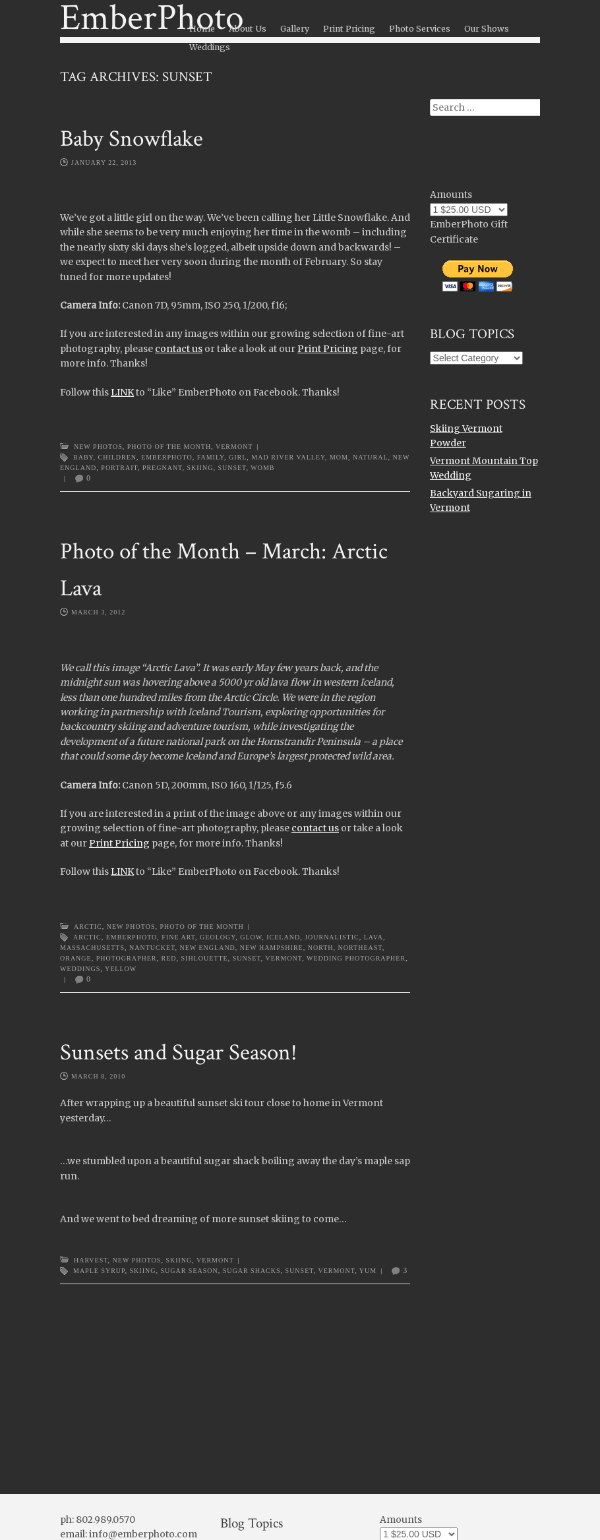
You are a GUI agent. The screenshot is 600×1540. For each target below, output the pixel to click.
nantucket (152, 947)
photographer (126, 958)
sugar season (189, 1270)
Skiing (200, 467)
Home (202, 29)
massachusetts (92, 947)
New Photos (98, 446)
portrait (119, 467)
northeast (360, 947)
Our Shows (486, 29)
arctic (87, 937)
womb (262, 467)
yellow (120, 968)
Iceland (283, 937)
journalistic (332, 937)
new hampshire (271, 947)
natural (370, 457)
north (321, 947)
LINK (122, 392)
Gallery (294, 29)
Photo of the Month (169, 446)
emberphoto (167, 457)
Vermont (234, 446)
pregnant (162, 467)
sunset (232, 467)
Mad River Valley (288, 457)
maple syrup (99, 1270)
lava (373, 937)
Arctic (88, 926)
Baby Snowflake (131, 139)
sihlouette (204, 958)
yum (367, 1270)
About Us (247, 29)
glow (251, 937)
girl (238, 457)
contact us (178, 349)
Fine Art (178, 937)
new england (207, 947)
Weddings (209, 47)
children (117, 457)
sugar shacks (252, 1270)
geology (217, 937)
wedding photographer (356, 958)
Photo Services (419, 29)
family (210, 457)
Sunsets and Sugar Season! (178, 1052)
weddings (80, 968)
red (169, 958)
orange (76, 958)
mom (339, 457)
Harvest (91, 1260)
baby (83, 457)
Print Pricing (349, 29)
